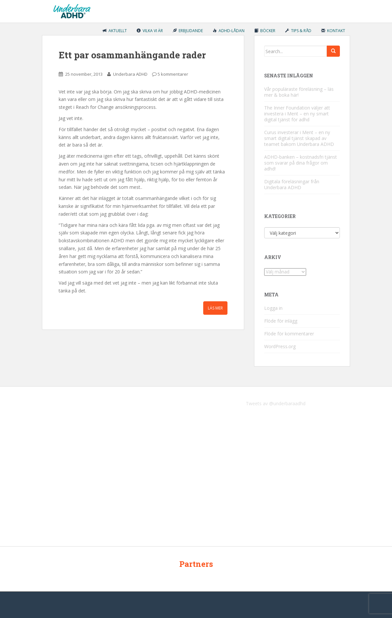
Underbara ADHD (130, 74)
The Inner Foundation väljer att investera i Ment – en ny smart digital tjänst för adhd (297, 114)
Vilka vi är (150, 30)
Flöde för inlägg (280, 321)
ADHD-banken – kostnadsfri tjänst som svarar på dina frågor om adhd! (300, 163)
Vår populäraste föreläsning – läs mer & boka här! (299, 92)
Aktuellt (115, 30)
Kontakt (333, 30)
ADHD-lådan (229, 30)
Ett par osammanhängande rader (132, 55)
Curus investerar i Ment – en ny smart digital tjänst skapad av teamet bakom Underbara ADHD (299, 138)
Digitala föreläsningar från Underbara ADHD (291, 184)
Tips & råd (298, 30)
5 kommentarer (173, 74)
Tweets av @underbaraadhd (275, 403)
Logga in (273, 308)
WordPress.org (280, 346)
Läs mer (215, 308)
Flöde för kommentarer (289, 333)
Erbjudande (188, 30)
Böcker (264, 30)
